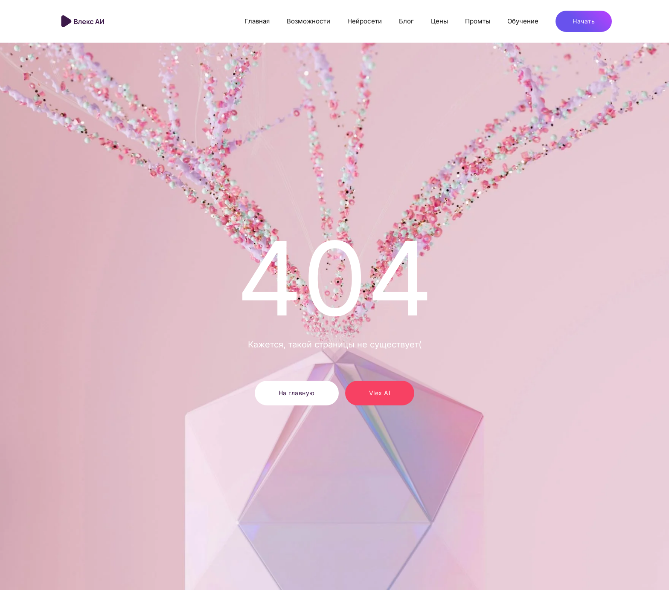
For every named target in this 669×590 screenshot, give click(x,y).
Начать (584, 21)
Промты (477, 21)
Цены (439, 21)
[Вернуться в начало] (83, 21)
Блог (406, 21)
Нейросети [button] (364, 21)
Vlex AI (380, 392)
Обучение (522, 21)
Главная (257, 21)
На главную (297, 392)
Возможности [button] (308, 21)
